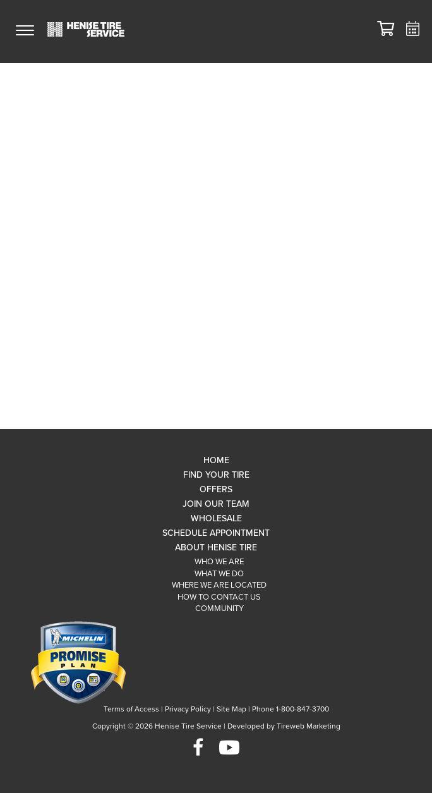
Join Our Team (216, 504)
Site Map (231, 709)
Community (219, 608)
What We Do (219, 574)
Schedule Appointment (216, 533)
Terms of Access (131, 709)
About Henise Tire (216, 547)
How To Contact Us (219, 597)
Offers (216, 489)
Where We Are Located (219, 585)
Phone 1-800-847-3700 (290, 709)
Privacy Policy (188, 709)
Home (216, 460)
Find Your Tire (216, 474)
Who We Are (219, 562)
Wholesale (216, 518)
